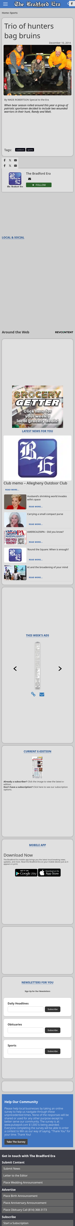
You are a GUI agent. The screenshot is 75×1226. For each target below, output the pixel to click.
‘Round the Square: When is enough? (48, 549)
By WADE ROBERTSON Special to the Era (26, 99)
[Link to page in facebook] (4, 160)
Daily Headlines (18, 1003)
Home (6, 12)
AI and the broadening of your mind (47, 567)
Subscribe (53, 1009)
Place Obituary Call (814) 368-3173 (25, 1210)
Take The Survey (16, 1141)
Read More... (12, 489)
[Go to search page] (68, 3)
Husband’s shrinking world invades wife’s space (47, 498)
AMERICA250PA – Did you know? (45, 531)
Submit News (11, 1168)
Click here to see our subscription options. (36, 788)
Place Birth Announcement (20, 1196)
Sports (14, 12)
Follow (41, 185)
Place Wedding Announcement (23, 1182)
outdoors (20, 149)
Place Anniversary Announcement (24, 1203)
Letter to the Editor (15, 1175)
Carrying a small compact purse (45, 514)
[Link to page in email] (15, 160)
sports (30, 149)
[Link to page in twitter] (10, 160)
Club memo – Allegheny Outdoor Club (35, 483)
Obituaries (15, 1024)
